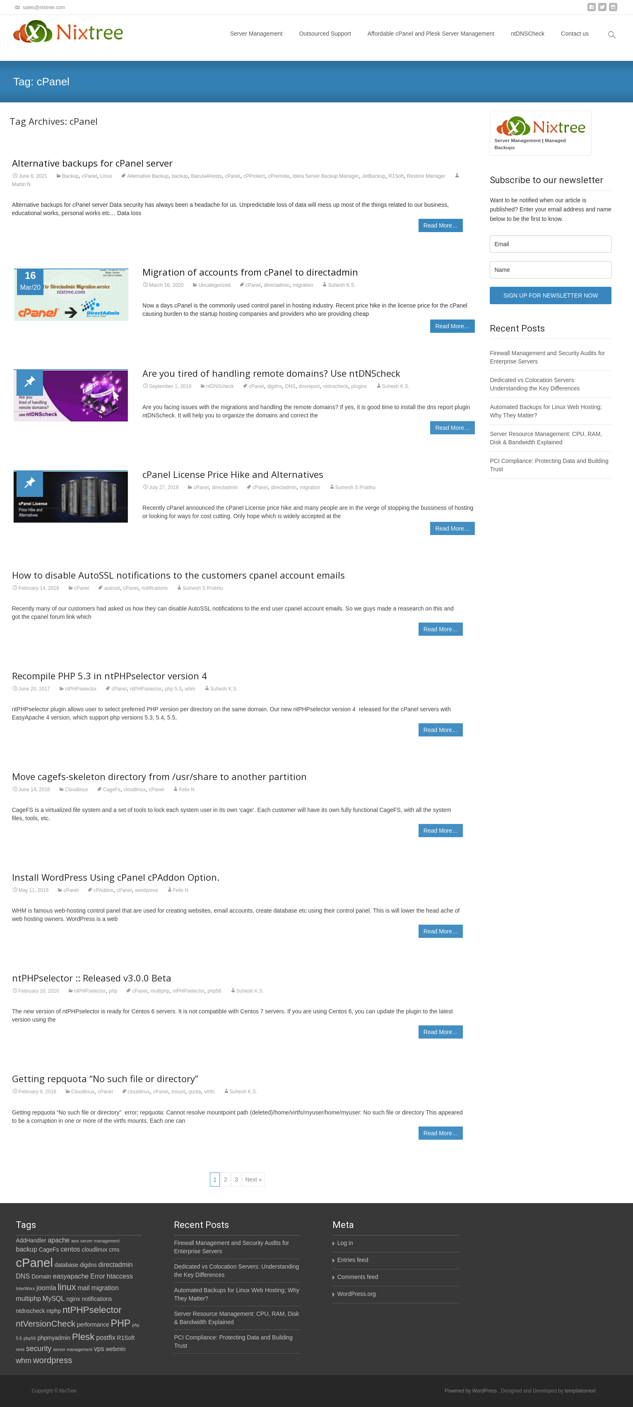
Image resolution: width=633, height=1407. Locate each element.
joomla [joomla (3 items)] (46, 1287)
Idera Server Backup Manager (326, 176)
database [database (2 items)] (66, 1265)
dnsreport (309, 393)
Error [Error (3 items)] (97, 1276)
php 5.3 (173, 695)
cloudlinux (135, 796)
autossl (112, 594)
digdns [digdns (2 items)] (88, 1265)
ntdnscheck (335, 393)
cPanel (89, 176)
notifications (155, 594)
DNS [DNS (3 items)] (23, 1276)
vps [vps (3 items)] (99, 1348)
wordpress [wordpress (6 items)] (52, 1360)
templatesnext (580, 1391)
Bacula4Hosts (206, 176)
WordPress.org (356, 1294)
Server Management (256, 41)
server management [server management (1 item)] (72, 1349)
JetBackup (373, 176)
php (113, 997)
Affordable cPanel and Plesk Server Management (431, 41)
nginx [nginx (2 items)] (73, 1299)
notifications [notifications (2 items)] (97, 1299)
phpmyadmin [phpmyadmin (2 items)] (53, 1337)
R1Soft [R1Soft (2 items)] (126, 1337)
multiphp (160, 997)
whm (190, 695)
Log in (345, 1243)
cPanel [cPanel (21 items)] (34, 1262)
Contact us (575, 41)
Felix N (186, 796)
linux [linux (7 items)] (67, 1287)
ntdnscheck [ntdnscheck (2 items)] (30, 1311)
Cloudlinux (76, 796)
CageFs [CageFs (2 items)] (49, 1249)
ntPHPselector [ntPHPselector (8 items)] (92, 1310)
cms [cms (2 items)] (114, 1249)
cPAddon (103, 896)
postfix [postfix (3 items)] (105, 1337)
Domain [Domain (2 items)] (41, 1276)
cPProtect (254, 176)
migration (303, 285)
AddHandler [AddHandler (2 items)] (31, 1240)
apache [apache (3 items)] (59, 1240)
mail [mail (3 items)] (83, 1287)
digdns (274, 393)
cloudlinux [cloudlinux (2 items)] (95, 1249)
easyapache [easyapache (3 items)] (71, 1276)
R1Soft (396, 176)
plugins (359, 393)
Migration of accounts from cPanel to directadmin (250, 272)
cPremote (278, 176)
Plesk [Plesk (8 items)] (83, 1337)
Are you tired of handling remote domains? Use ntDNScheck (271, 379)
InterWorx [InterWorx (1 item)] (25, 1288)
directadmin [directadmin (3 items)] (116, 1264)
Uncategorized (214, 285)
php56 (214, 997)
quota (194, 1098)
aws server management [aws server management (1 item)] (95, 1240)
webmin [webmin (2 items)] (116, 1349)
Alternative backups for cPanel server (92, 163)
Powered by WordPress (471, 1391)
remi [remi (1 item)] (20, 1349)
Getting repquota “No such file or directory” (105, 1085)
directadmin (276, 285)
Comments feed (357, 1277)
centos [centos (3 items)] (70, 1249)
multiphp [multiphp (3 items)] (28, 1298)
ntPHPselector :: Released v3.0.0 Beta (91, 984)
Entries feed (352, 1260)
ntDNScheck (220, 393)
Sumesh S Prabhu (355, 493)
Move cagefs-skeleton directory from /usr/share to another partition (159, 782)
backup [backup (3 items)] (26, 1249)
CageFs (111, 796)
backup (180, 176)
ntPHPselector (81, 695)
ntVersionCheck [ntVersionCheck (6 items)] (45, 1323)
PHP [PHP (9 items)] (121, 1323)
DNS (290, 393)
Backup (70, 176)
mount (178, 1098)
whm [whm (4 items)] (23, 1360)
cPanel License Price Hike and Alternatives (232, 480)
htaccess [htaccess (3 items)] (120, 1276)
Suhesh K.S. (342, 285)
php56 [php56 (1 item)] (30, 1338)
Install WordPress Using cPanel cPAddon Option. (115, 883)
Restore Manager (426, 176)
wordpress (146, 896)
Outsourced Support (325, 41)
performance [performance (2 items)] (93, 1324)
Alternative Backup (147, 176)
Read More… (441, 225)
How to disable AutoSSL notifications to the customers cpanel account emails (178, 581)
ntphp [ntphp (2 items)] (53, 1311)
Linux (106, 176)
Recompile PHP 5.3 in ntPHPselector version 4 (109, 682)
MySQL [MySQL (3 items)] (54, 1298)
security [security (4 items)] (38, 1348)
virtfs (209, 1098)
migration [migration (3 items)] (105, 1287)
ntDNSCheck (527, 41)
